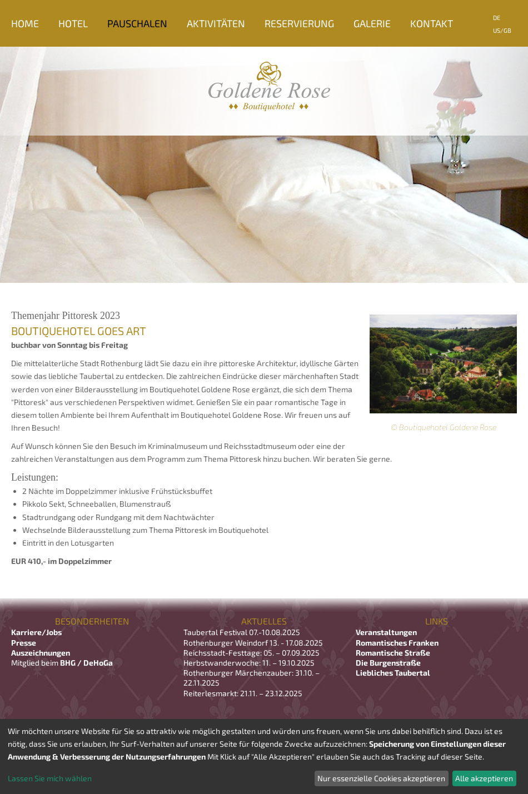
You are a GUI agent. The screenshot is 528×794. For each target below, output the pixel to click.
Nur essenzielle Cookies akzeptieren (381, 778)
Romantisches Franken (397, 642)
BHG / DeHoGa (86, 662)
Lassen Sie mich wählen (50, 778)
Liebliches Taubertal (393, 672)
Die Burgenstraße (388, 662)
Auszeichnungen (40, 652)
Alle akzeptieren (484, 778)
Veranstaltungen (386, 632)
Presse (23, 642)
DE (496, 17)
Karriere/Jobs (37, 632)
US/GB (502, 30)
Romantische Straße (393, 652)
